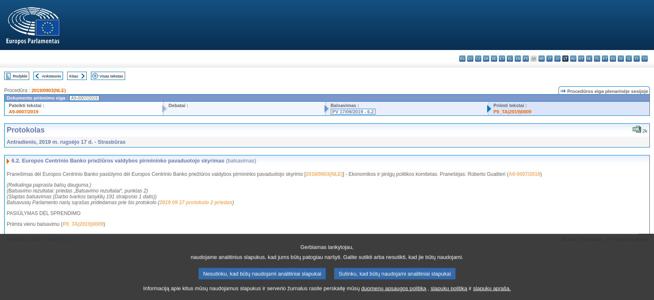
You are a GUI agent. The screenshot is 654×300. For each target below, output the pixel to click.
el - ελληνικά (510, 58)
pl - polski (597, 58)
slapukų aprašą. (492, 294)
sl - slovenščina (629, 58)
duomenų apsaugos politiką (393, 294)
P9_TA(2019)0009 (512, 111)
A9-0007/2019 (23, 111)
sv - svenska (644, 58)
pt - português (605, 58)
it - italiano (549, 58)
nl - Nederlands (589, 58)
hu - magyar (573, 58)
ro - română (613, 58)
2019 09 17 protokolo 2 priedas (195, 202)
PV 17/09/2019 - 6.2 (353, 111)
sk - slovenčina (621, 58)
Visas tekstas (111, 76)
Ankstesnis (51, 76)
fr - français (526, 58)
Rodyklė (20, 76)
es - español (470, 58)
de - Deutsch (494, 58)
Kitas (73, 76)
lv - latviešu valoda (557, 58)
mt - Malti (581, 58)
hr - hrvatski (541, 58)
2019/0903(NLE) (48, 90)
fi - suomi (637, 58)
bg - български (462, 58)
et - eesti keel (502, 58)
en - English (518, 58)
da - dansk (486, 58)
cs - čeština (478, 58)
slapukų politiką (449, 294)
